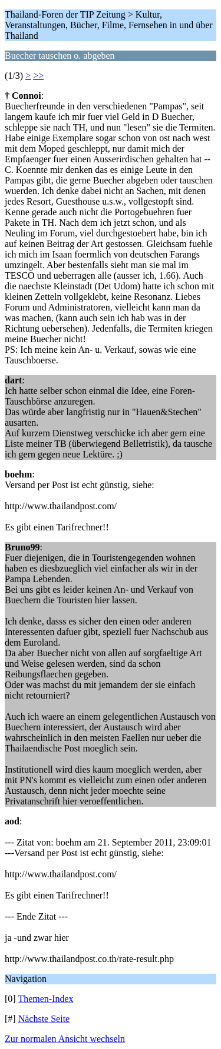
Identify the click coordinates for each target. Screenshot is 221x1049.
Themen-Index (45, 999)
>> (38, 76)
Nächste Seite (44, 1019)
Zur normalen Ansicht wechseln (65, 1039)
